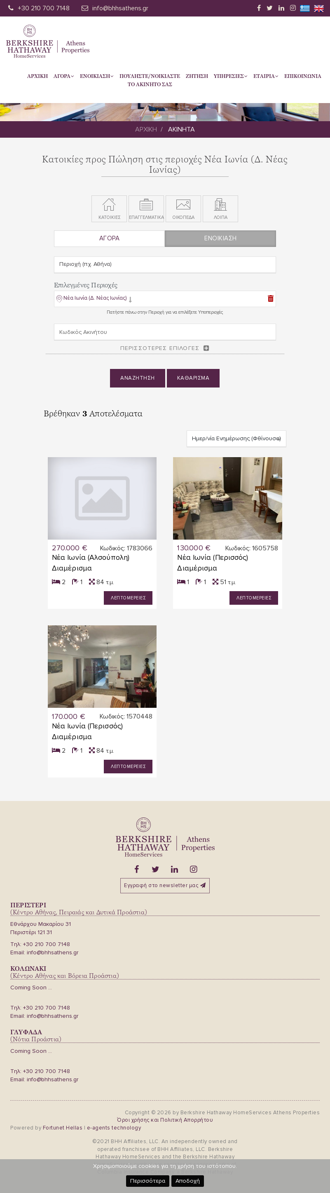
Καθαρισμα (193, 378)
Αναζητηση (137, 378)
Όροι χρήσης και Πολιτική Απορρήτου (165, 1120)
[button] (94, 300)
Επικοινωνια (302, 76)
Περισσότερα (147, 1180)
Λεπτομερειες (128, 598)
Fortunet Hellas (63, 1128)
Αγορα (64, 76)
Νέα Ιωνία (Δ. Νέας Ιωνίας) (94, 298)
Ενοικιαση (97, 76)
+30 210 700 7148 (44, 8)
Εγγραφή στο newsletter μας (165, 885)
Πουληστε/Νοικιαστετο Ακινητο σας (149, 80)
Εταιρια (266, 76)
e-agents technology (114, 1128)
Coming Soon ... (31, 987)
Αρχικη (37, 76)
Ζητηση (197, 76)
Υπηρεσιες (231, 76)
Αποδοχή (188, 1180)
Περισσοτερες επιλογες (159, 348)
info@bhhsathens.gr (120, 8)
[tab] (165, 299)
